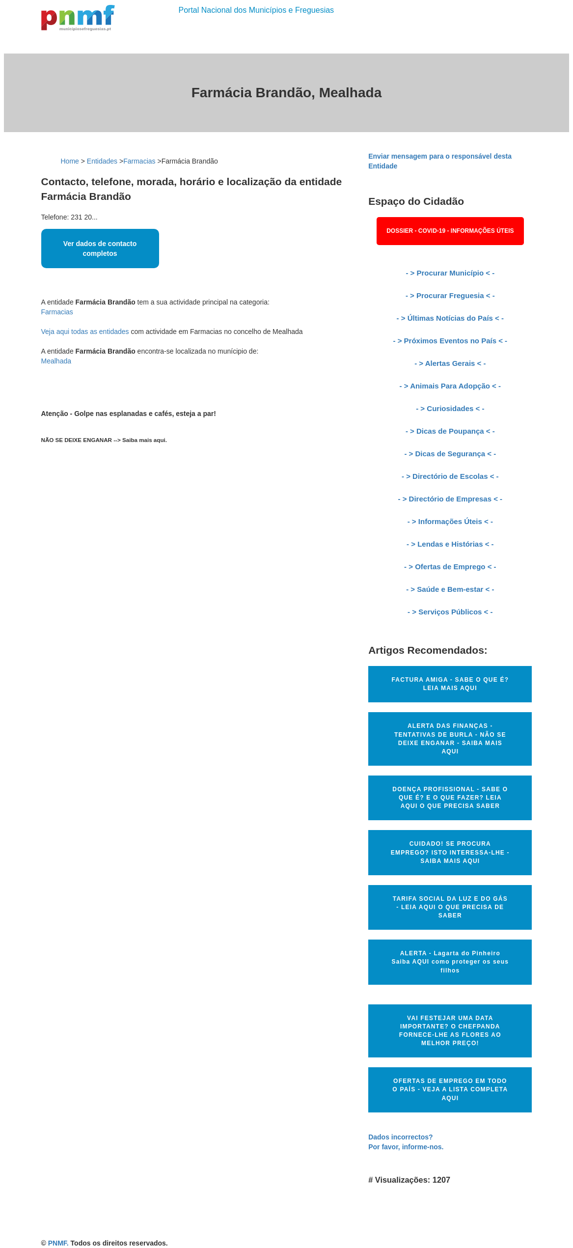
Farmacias (139, 161)
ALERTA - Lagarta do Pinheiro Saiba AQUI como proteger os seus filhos (450, 961)
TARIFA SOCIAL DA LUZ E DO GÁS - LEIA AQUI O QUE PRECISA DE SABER (450, 907)
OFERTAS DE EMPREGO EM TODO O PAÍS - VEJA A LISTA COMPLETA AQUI (450, 1089)
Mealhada (56, 361)
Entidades (102, 161)
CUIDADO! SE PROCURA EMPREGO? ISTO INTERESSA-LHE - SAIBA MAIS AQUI (450, 852)
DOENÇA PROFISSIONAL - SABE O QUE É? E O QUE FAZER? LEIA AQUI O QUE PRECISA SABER (450, 797)
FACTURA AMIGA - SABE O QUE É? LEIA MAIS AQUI (450, 684)
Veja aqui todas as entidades (85, 331)
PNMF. (58, 1243)
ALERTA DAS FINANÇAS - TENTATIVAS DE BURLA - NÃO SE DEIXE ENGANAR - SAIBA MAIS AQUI (450, 738)
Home (70, 161)
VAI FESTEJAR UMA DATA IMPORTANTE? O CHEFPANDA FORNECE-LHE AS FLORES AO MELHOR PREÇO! (450, 1031)
